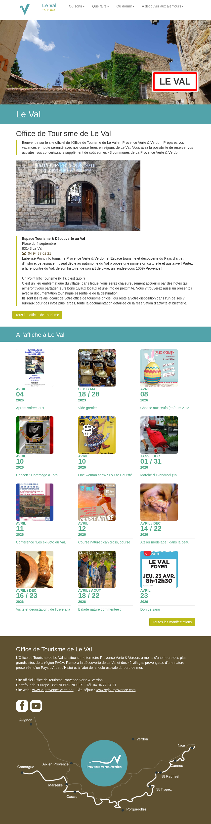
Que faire (100, 6)
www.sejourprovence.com (116, 690)
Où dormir (125, 6)
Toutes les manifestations (172, 622)
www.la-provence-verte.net (53, 690)
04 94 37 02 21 (36, 253)
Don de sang (150, 609)
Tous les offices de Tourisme (37, 315)
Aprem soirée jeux (30, 408)
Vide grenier (87, 408)
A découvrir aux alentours (163, 6)
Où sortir (77, 6)
